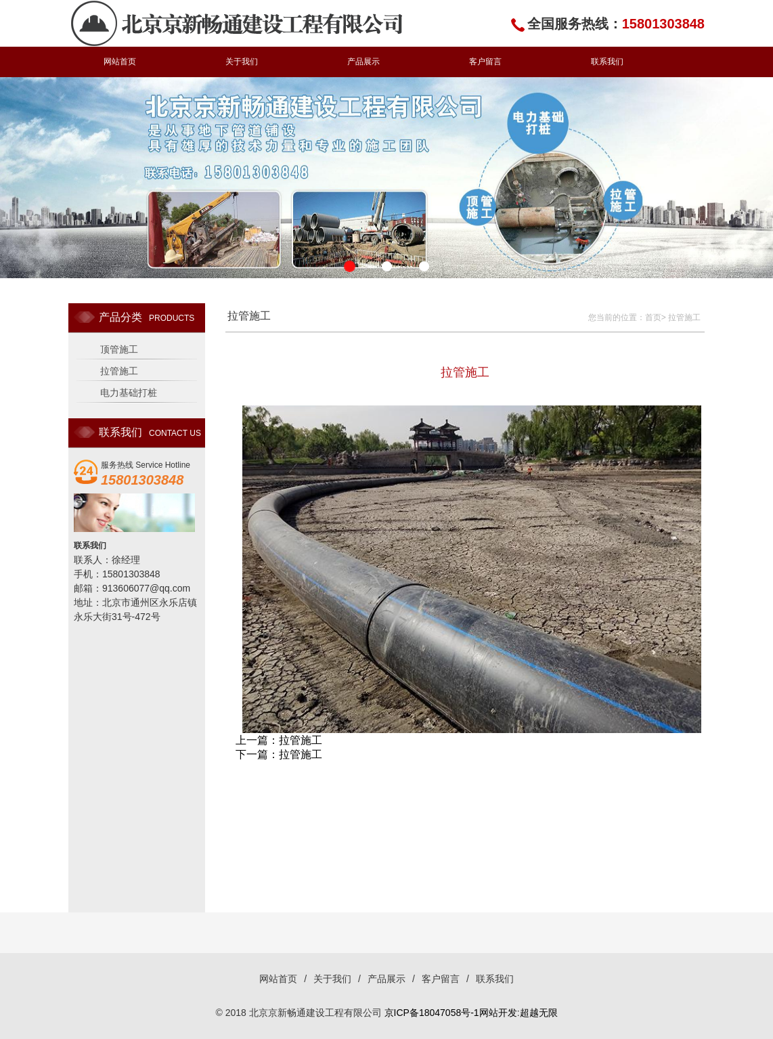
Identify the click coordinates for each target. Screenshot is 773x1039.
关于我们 (241, 61)
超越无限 (539, 1012)
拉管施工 (119, 371)
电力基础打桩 (128, 392)
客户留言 (485, 61)
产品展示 (363, 61)
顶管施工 (119, 349)
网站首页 (120, 61)
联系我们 (607, 61)
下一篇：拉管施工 (279, 754)
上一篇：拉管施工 (279, 740)
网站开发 (498, 1012)
